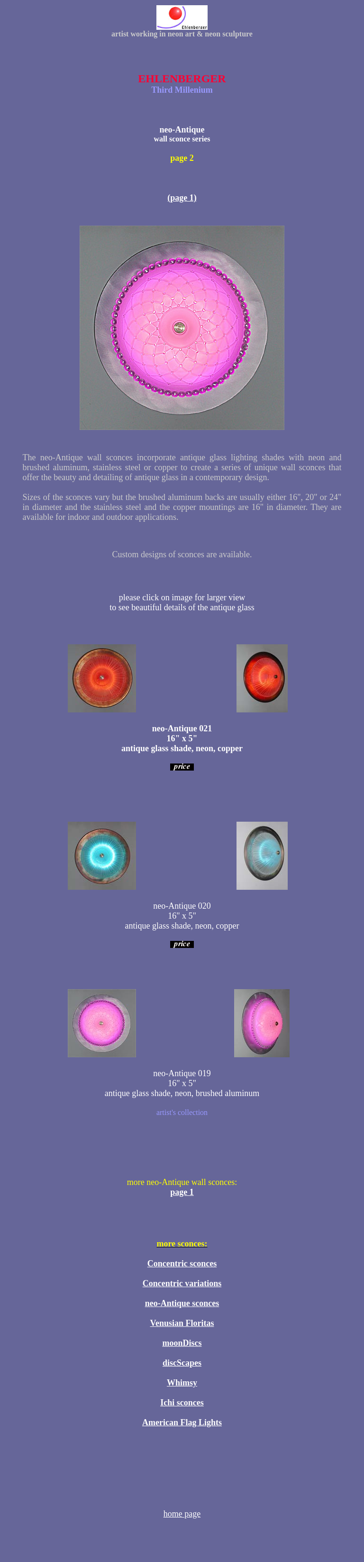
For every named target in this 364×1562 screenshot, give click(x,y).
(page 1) (182, 197)
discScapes (182, 1363)
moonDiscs (181, 1343)
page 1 (182, 1192)
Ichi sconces (182, 1402)
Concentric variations (182, 1283)
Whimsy (182, 1382)
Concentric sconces (182, 1263)
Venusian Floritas (182, 1323)
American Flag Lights (182, 1422)
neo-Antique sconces (182, 1303)
